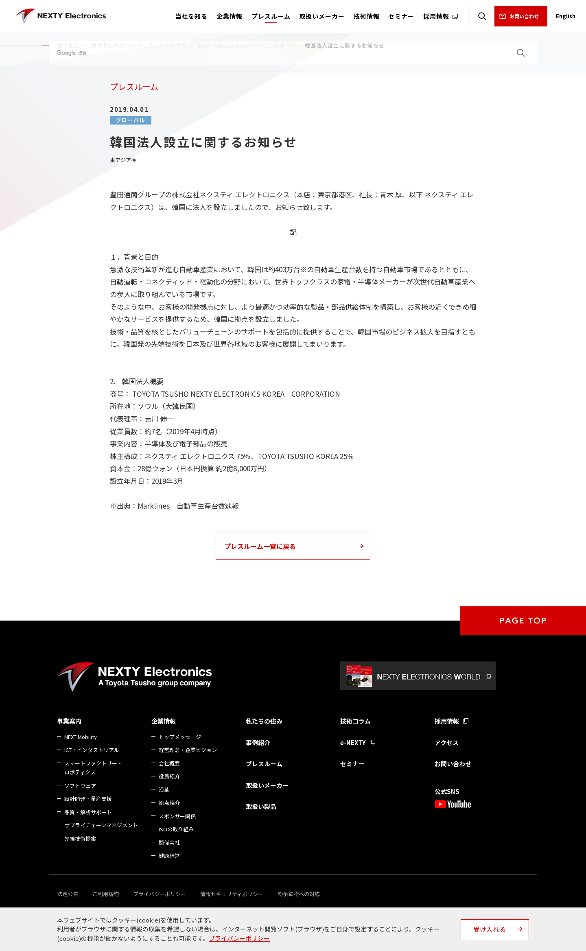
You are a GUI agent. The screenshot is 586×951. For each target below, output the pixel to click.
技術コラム (355, 721)
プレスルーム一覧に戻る (260, 546)
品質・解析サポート (88, 812)
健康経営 (169, 855)
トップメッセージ (180, 737)
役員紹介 (169, 776)
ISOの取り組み (176, 829)
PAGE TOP (523, 620)
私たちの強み (264, 721)
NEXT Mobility (80, 737)
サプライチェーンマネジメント (101, 825)
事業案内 (69, 721)
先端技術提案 (80, 838)
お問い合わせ (524, 16)
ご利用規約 (105, 894)
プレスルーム (264, 763)
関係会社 (169, 842)
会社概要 (169, 763)
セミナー (352, 763)
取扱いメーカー (267, 785)
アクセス (447, 742)
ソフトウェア (80, 785)
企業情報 (163, 721)
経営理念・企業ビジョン (188, 750)
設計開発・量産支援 (88, 798)
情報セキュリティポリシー (231, 894)
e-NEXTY (353, 742)
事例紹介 (258, 742)
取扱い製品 (261, 806)
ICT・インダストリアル (91, 750)
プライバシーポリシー (159, 894)
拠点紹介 (169, 803)
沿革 (164, 790)
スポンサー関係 (177, 816)
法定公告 (67, 894)
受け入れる (489, 929)
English (565, 16)
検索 (482, 16)
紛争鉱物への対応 (299, 894)
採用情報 (447, 721)
